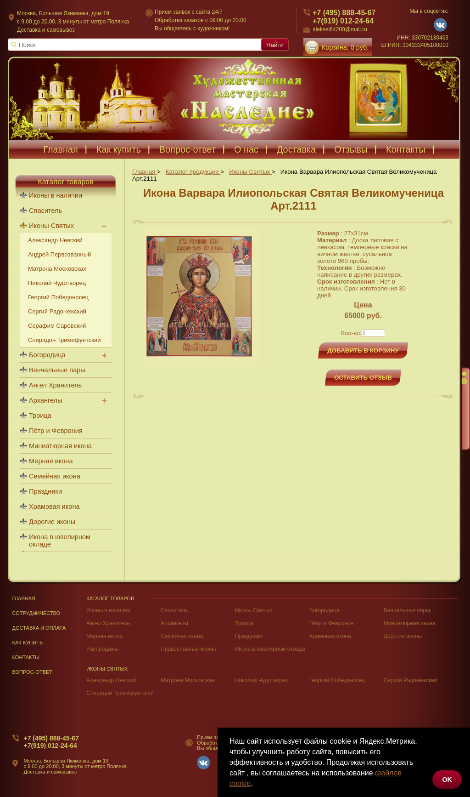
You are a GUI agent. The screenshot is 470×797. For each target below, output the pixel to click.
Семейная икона (54, 476)
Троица (40, 415)
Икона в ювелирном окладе (59, 540)
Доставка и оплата (39, 628)
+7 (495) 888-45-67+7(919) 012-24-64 (51, 741)
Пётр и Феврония (56, 430)
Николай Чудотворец (57, 282)
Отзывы (351, 149)
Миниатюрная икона (60, 446)
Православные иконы (188, 649)
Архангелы (45, 400)
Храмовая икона (54, 506)
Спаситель (45, 210)
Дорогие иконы (52, 521)
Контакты (405, 149)
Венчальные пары (57, 370)
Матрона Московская (57, 268)
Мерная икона (51, 461)
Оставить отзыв (363, 377)
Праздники (45, 491)
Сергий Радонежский (57, 311)
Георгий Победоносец (58, 297)
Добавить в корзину (363, 350)
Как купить (118, 149)
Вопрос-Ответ (32, 672)
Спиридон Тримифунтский (64, 339)
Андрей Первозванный (59, 254)
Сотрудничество (36, 613)
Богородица (47, 355)
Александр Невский (55, 240)
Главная (60, 149)
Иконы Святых (51, 225)
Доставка (296, 149)
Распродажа (102, 649)
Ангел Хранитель (55, 385)
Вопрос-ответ (187, 149)
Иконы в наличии (55, 195)
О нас (246, 149)
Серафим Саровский (57, 325)
